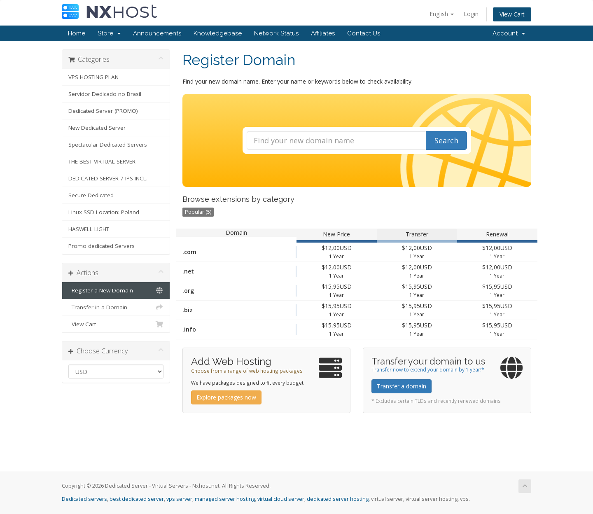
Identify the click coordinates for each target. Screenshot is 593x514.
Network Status (276, 33)
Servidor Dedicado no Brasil (104, 94)
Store (109, 33)
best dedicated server (137, 498)
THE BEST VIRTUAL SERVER (101, 161)
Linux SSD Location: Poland (103, 212)
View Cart (512, 14)
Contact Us (363, 33)
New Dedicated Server (97, 127)
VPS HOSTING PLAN (93, 77)
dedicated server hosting (338, 498)
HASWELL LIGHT (88, 229)
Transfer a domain (401, 386)
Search (446, 140)
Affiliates (323, 33)
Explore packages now (226, 397)
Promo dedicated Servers (101, 246)
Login (471, 14)
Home (76, 33)
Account (509, 33)
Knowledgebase (218, 33)
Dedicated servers (84, 498)
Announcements (157, 33)
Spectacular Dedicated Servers (107, 144)
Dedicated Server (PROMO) (103, 110)
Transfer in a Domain (115, 307)
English (442, 14)
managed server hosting (225, 498)
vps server (179, 498)
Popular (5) (198, 211)
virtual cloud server (280, 498)
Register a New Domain (115, 290)
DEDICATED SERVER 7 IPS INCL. (107, 178)
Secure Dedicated (91, 195)
